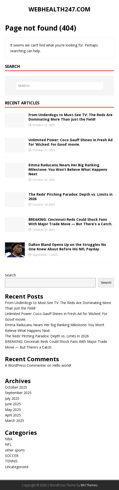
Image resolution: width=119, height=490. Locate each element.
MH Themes (89, 485)
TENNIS (11, 461)
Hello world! (61, 365)
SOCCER (11, 455)
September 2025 (18, 392)
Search (10, 275)
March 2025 (14, 420)
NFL (8, 444)
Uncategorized (16, 466)
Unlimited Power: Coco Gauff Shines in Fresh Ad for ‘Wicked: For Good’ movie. (71, 142)
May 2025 (13, 409)
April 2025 (13, 415)
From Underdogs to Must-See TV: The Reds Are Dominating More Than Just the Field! (71, 117)
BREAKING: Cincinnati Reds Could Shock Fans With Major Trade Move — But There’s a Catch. (70, 221)
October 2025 (16, 387)
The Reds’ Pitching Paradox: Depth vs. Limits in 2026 (71, 196)
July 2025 (12, 398)
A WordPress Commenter (25, 365)
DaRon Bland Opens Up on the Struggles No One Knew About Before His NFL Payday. (67, 246)
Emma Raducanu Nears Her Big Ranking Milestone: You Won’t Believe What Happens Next (68, 169)
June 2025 (13, 403)
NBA (8, 439)
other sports (15, 450)
